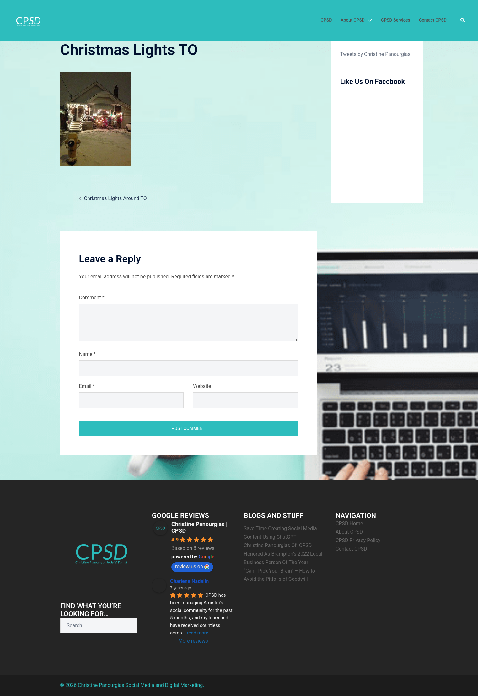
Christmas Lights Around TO (115, 198)
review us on (192, 566)
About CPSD (353, 20)
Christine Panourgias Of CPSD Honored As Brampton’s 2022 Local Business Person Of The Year (284, 553)
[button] (462, 20)
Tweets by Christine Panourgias (375, 54)
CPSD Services (395, 20)
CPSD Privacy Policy (358, 540)
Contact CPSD (433, 20)
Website (202, 386)
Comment (92, 298)
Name (87, 354)
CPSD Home (349, 523)
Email (87, 386)
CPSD (326, 20)
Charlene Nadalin (189, 581)
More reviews (193, 641)
